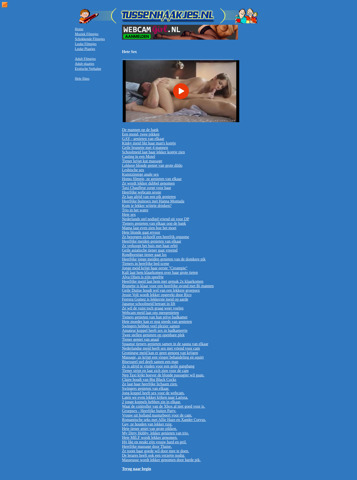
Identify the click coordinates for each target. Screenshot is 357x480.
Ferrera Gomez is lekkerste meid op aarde (155, 299)
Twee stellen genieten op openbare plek (153, 335)
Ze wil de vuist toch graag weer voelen (152, 308)
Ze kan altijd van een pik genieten (149, 197)
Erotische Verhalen (88, 69)
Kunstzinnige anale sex (140, 174)
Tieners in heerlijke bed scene (145, 263)
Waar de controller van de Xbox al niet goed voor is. (163, 406)
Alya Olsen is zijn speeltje (143, 277)
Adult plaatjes (84, 64)
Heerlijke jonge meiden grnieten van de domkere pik (164, 259)
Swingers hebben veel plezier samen (151, 326)
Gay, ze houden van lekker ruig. (147, 424)
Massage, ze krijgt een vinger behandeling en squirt (163, 357)
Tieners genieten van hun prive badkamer (155, 317)
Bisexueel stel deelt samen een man (150, 362)
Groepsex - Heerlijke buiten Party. (149, 411)
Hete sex (129, 214)
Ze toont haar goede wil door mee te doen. (155, 451)
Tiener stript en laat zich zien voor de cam (155, 370)
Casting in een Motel (138, 156)
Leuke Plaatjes (85, 49)
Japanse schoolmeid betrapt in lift (148, 304)
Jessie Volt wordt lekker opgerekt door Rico (156, 295)
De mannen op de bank (140, 130)
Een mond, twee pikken (140, 134)
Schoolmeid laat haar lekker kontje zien (153, 152)
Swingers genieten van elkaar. (145, 388)
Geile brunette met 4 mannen (145, 147)
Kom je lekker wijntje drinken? (147, 205)
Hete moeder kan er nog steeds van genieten (157, 321)
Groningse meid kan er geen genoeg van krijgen (160, 353)
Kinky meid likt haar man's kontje (149, 143)
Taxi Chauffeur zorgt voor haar (146, 188)
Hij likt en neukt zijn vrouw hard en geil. (154, 442)
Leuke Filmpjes (86, 44)
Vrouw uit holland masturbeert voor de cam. (157, 415)
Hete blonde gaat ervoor (141, 232)
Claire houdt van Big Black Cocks (149, 379)
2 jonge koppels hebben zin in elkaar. (151, 402)
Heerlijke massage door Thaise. (147, 446)
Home (79, 29)
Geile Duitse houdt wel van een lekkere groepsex (161, 290)
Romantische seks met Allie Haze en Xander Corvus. (164, 420)
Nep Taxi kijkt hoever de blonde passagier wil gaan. (163, 375)
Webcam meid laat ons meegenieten (150, 313)
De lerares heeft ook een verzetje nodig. (153, 455)
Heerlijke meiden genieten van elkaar (151, 241)
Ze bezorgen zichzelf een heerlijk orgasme (155, 237)
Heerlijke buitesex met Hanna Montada (153, 201)
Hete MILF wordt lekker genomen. (150, 437)
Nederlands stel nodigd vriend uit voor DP (155, 219)
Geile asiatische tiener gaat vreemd (150, 250)
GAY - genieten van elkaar (143, 139)
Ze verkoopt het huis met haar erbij (150, 246)
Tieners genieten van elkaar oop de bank (154, 223)
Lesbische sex (133, 170)
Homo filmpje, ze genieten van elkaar (152, 179)
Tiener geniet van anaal (140, 339)
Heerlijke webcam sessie (141, 192)
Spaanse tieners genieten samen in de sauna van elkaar (165, 344)
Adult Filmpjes (85, 59)
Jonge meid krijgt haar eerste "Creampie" (154, 268)
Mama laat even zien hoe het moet (149, 228)
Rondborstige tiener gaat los (144, 255)
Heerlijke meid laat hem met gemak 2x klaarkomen (162, 281)
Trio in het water (135, 210)
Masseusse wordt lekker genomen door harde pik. (161, 460)
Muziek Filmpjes (86, 34)
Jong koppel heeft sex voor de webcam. (153, 393)
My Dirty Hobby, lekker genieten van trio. (155, 433)
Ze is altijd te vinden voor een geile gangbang (158, 366)
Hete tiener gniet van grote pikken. (149, 428)
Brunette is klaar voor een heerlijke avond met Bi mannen (168, 286)
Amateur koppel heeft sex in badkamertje (154, 330)
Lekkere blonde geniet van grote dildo (152, 165)
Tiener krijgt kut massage (142, 161)
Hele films (82, 79)
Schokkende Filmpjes (90, 39)
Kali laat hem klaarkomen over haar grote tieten (160, 272)
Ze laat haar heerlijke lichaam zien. (150, 384)
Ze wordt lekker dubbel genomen (148, 183)
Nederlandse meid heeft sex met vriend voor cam (161, 348)
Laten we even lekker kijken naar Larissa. (155, 397)
